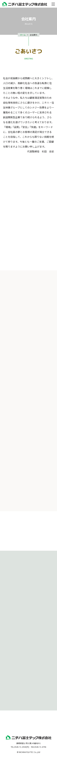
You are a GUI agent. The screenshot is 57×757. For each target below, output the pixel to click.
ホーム (23, 34)
